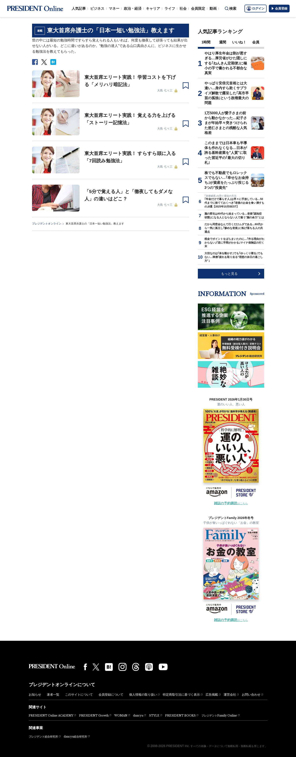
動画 (213, 8)
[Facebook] (85, 667)
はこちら (231, 503)
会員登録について (111, 694)
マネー (114, 8)
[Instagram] (122, 667)
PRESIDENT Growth (94, 715)
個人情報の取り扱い (143, 694)
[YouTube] (163, 666)
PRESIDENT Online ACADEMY (51, 715)
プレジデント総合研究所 (43, 736)
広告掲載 (212, 694)
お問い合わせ (251, 694)
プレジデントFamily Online (219, 715)
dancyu (138, 715)
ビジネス (97, 8)
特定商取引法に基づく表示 (181, 694)
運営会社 (230, 694)
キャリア (153, 8)
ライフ (169, 8)
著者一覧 (53, 694)
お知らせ (35, 694)
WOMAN (120, 715)
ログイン (255, 8)
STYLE (154, 715)
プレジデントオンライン (46, 223)
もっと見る (229, 273)
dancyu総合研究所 (75, 736)
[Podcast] (149, 667)
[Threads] (135, 667)
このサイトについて (79, 694)
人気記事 (79, 8)
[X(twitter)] (96, 667)
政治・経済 (132, 8)
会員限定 (198, 8)
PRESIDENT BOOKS (180, 715)
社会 (183, 8)
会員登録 (279, 8)
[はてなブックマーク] (109, 667)
